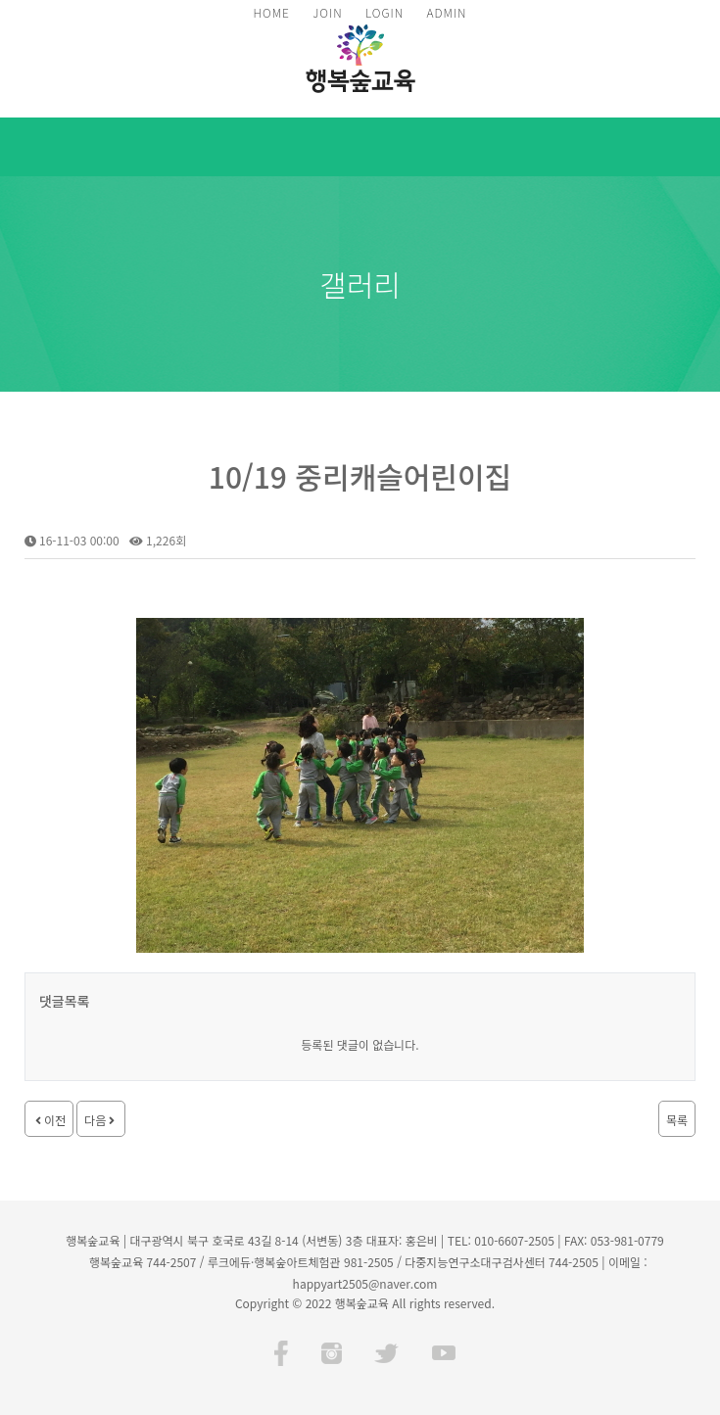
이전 (49, 1119)
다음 (101, 1119)
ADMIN (446, 12)
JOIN (327, 12)
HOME (272, 12)
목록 (677, 1119)
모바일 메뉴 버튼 (695, 146)
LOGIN (384, 12)
